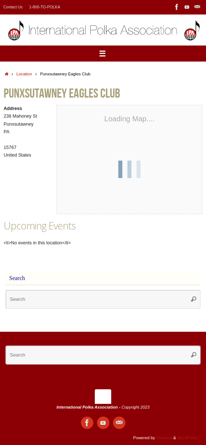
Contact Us (13, 7)
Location (24, 74)
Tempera (164, 438)
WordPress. (188, 438)
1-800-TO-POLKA (44, 7)
